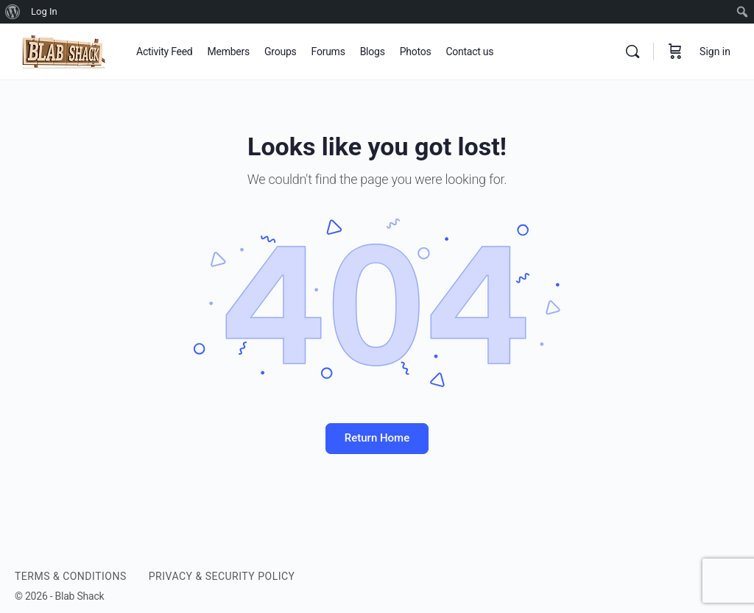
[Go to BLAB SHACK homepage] (64, 50)
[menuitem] (13, 12)
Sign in (715, 51)
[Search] (632, 51)
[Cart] (675, 51)
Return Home (377, 437)
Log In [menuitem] (44, 11)
